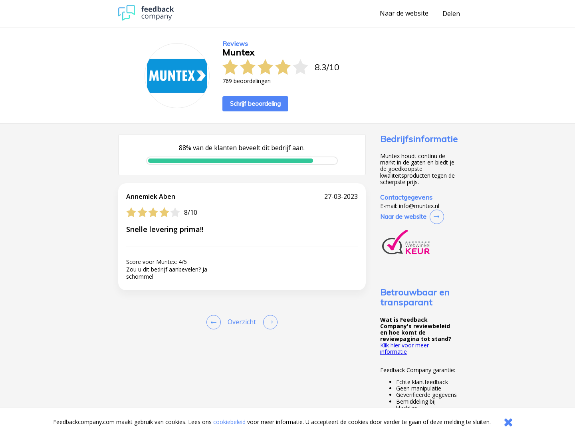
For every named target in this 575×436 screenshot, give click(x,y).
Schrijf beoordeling (255, 103)
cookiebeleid (229, 422)
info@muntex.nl (419, 206)
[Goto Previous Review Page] (215, 322)
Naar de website (404, 14)
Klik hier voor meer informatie (404, 348)
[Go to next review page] (269, 322)
